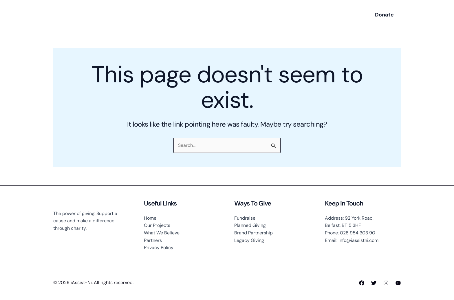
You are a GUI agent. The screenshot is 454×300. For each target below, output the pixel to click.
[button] (384, 15)
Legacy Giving (249, 240)
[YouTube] (398, 283)
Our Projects (157, 225)
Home (150, 218)
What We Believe (162, 233)
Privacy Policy (158, 248)
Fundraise (244, 218)
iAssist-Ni (91, 14)
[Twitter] (373, 283)
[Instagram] (386, 283)
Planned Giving (250, 225)
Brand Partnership (253, 233)
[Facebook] (361, 283)
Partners (153, 240)
